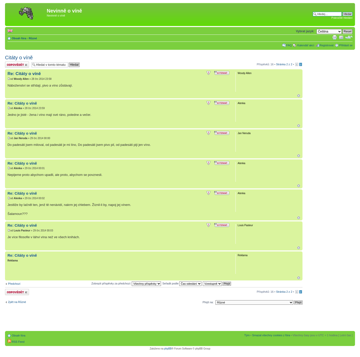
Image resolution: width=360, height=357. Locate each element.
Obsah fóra (19, 38)
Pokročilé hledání (342, 17)
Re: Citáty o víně (24, 73)
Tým (247, 335)
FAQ (289, 45)
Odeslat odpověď (17, 65)
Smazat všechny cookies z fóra (271, 335)
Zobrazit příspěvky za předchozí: (126, 283)
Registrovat (327, 45)
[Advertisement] (168, 14)
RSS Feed (16, 341)
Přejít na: (208, 302)
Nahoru (298, 95)
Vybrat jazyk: (305, 31)
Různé (33, 38)
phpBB (168, 348)
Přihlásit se (345, 45)
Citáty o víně (19, 57)
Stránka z (284, 64)
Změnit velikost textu (348, 37)
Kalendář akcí (305, 45)
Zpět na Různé (17, 301)
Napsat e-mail (341, 37)
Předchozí (14, 283)
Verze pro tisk (334, 37)
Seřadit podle (182, 283)
